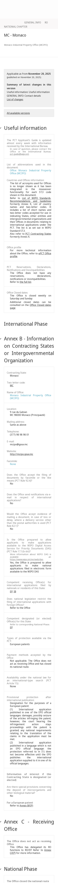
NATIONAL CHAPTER (15, 26)
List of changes (15, 99)
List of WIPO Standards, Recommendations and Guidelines (30, 199)
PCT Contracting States (38, 233)
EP (11, 591)
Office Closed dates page (30, 306)
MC (11, 385)
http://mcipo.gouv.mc (21, 454)
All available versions (18, 113)
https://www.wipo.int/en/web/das (26, 559)
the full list (25, 282)
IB (15, 591)
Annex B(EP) (26, 805)
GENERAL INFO (32, 22)
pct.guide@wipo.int (19, 154)
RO (46, 22)
